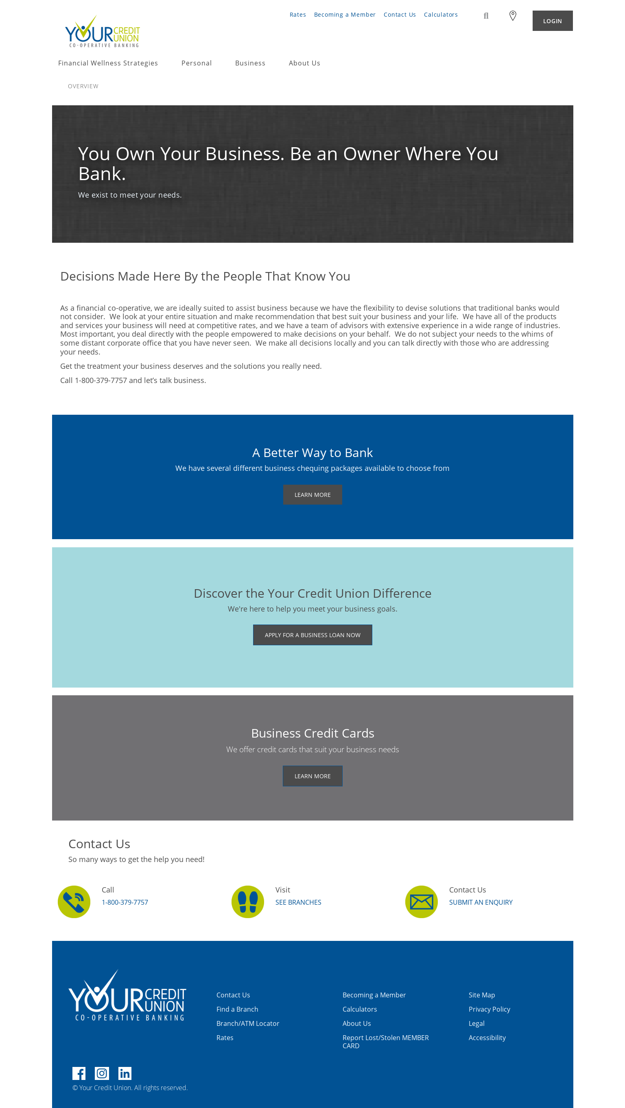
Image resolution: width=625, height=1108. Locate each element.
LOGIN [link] (552, 21)
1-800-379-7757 (125, 902)
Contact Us (400, 14)
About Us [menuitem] (305, 63)
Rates (298, 14)
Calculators (441, 14)
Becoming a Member (345, 14)
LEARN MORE (313, 494)
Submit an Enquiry (481, 902)
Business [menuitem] (250, 63)
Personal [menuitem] (196, 63)
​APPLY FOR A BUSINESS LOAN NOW (313, 635)
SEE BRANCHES (298, 902)
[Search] (486, 16)
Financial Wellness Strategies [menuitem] (108, 63)
